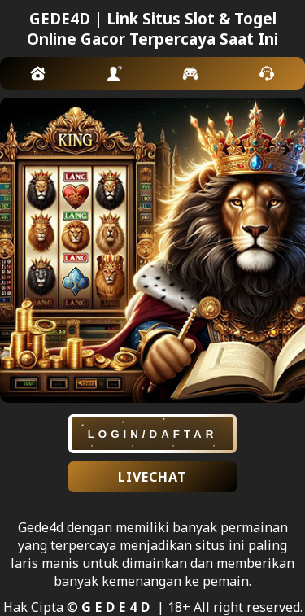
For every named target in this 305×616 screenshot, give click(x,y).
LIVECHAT (152, 477)
